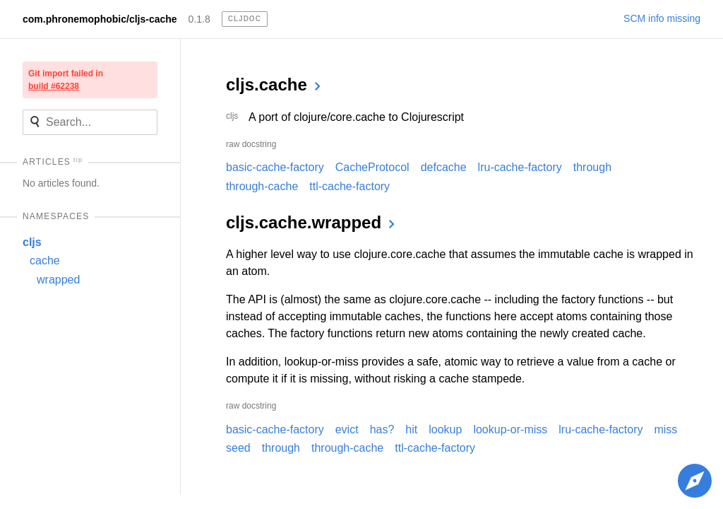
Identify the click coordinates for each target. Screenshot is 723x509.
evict (347, 429)
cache (45, 261)
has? (382, 429)
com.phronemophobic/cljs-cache (100, 19)
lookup (445, 429)
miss (665, 429)
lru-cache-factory (520, 167)
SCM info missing (661, 18)
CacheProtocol (372, 167)
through (592, 167)
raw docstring (251, 144)
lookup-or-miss (510, 429)
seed (238, 448)
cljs (32, 242)
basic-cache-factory (275, 167)
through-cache (262, 186)
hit (411, 429)
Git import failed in (65, 80)
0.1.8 (199, 19)
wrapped (58, 280)
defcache (444, 167)
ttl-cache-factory (349, 186)
